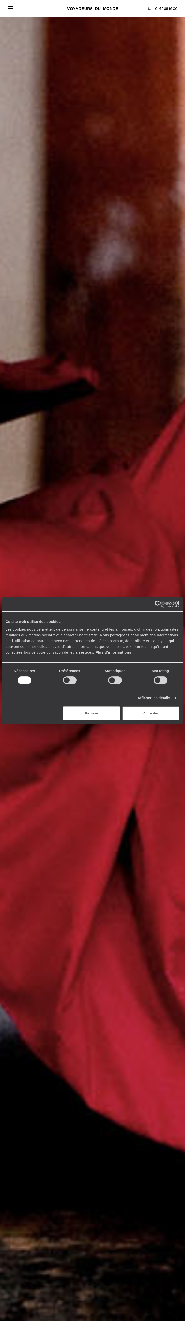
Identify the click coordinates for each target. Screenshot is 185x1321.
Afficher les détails (154, 698)
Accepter (151, 713)
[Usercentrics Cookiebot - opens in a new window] (158, 604)
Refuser (91, 713)
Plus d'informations (113, 652)
